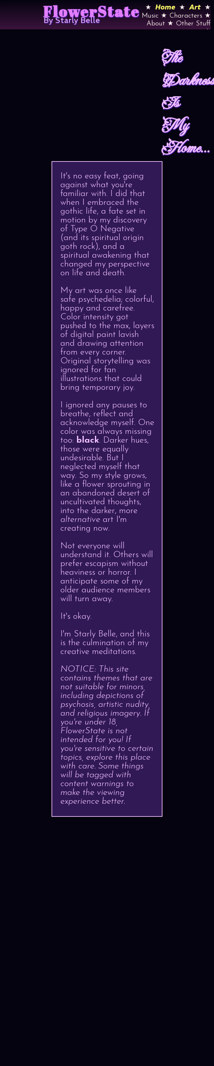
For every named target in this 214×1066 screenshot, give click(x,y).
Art (195, 7)
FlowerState (91, 11)
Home (165, 7)
